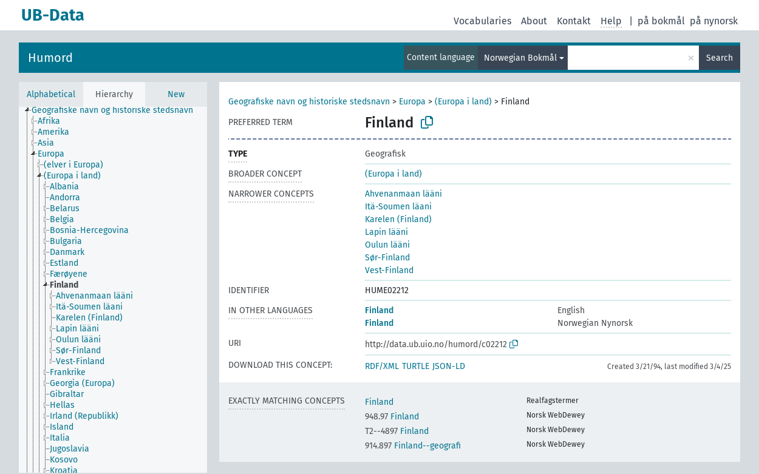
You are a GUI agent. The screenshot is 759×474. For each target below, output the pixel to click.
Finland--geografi (413, 446)
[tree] (113, 290)
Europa (412, 101)
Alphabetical (51, 94)
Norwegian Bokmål (520, 58)
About (534, 21)
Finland (379, 310)
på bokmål (661, 21)
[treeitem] (117, 110)
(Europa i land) (463, 101)
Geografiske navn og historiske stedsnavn (309, 101)
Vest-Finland (389, 270)
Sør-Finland (387, 257)
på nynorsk (714, 21)
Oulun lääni (387, 245)
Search (719, 58)
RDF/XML (382, 366)
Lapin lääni (386, 232)
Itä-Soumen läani (398, 206)
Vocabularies (482, 21)
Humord (50, 57)
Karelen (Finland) (398, 219)
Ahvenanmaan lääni (403, 194)
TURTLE (415, 366)
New (176, 94)
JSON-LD (448, 366)
